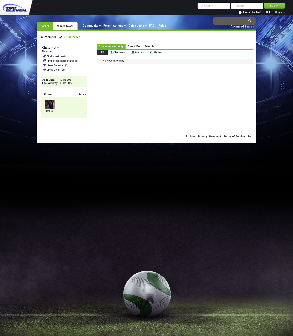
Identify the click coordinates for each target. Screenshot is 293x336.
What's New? (65, 25)
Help (268, 12)
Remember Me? (252, 12)
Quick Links (136, 25)
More (82, 94)
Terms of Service (234, 136)
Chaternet (119, 52)
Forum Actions (113, 25)
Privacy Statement (209, 136)
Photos (158, 52)
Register (280, 12)
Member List (53, 37)
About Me (134, 46)
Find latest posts (55, 56)
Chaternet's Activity (111, 46)
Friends (149, 46)
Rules (162, 25)
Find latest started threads (60, 60)
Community (90, 25)
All (102, 52)
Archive (190, 136)
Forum (45, 25)
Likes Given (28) (54, 69)
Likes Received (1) (55, 65)
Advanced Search (242, 26)
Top (250, 136)
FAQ (151, 25)
